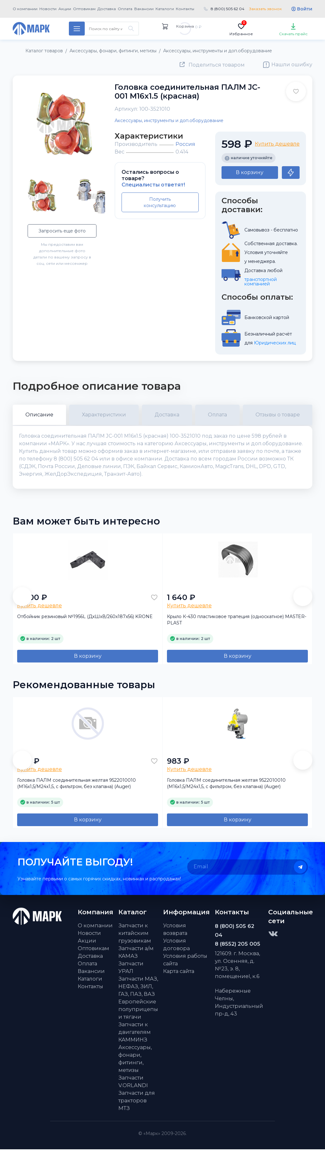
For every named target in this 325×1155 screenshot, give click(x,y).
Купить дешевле (277, 144)
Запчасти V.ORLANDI (133, 1087)
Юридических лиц (275, 343)
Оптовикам (84, 8)
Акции (64, 8)
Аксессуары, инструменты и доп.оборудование (169, 120)
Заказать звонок (265, 8)
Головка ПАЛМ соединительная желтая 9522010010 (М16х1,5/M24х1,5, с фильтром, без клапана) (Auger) (76, 789)
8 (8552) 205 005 (237, 949)
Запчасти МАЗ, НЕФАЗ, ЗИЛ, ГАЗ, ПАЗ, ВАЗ (138, 992)
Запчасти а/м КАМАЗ (136, 958)
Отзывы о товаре (277, 415)
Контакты (185, 8)
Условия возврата (175, 935)
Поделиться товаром (217, 65)
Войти (304, 9)
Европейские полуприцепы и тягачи (138, 1015)
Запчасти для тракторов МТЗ (136, 1106)
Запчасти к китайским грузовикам (134, 938)
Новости (47, 8)
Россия (185, 144)
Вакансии (144, 8)
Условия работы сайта (185, 965)
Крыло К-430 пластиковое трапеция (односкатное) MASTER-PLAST (236, 625)
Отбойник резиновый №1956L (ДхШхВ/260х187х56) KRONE (85, 622)
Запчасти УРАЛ (130, 973)
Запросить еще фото (62, 231)
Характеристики (104, 415)
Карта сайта (178, 977)
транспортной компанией (261, 282)
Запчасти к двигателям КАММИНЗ (134, 1037)
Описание (39, 415)
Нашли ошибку (291, 65)
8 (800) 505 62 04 (227, 8)
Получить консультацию (160, 202)
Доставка (106, 8)
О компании (25, 8)
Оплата (125, 8)
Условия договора (176, 950)
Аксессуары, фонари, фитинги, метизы (135, 1064)
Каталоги (165, 8)
